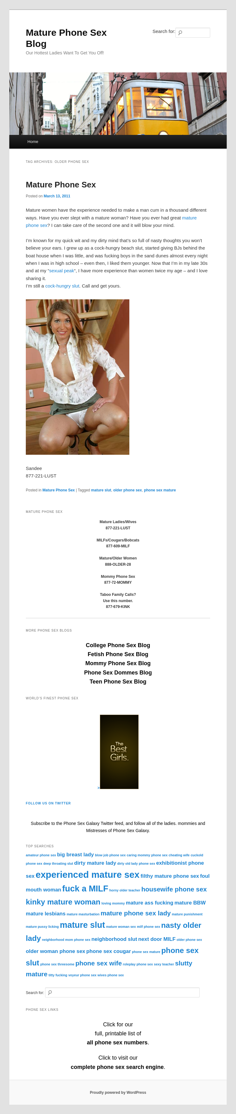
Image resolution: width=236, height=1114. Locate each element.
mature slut (101, 490)
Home (32, 141)
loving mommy (113, 903)
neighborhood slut (114, 939)
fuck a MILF (85, 888)
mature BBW (190, 903)
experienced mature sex (87, 874)
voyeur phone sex (82, 975)
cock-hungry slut (62, 285)
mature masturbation (83, 914)
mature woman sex (121, 926)
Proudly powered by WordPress (118, 1092)
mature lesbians (46, 914)
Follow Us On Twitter (48, 803)
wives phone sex (111, 975)
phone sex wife (98, 963)
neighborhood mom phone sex (66, 939)
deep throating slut (58, 863)
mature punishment (187, 914)
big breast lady (75, 855)
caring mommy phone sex (147, 855)
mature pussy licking (42, 926)
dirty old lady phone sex (136, 863)
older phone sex (127, 490)
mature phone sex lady (135, 913)
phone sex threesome (57, 964)
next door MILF (157, 939)
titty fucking (58, 975)
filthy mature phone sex (170, 876)
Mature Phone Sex (61, 184)
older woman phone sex (55, 951)
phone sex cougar (108, 951)
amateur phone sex (41, 855)
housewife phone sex (174, 889)
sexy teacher (164, 964)
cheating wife (179, 855)
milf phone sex (148, 926)
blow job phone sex (110, 855)
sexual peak (61, 270)
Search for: (164, 31)
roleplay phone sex (138, 964)
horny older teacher (125, 890)
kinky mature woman (63, 902)
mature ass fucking (150, 903)
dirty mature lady (95, 863)
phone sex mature (160, 490)
